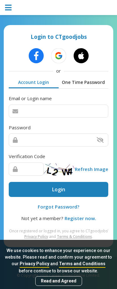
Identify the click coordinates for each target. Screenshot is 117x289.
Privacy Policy (34, 263)
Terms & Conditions (74, 236)
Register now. (80, 218)
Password (20, 127)
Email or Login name (30, 98)
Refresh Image (91, 169)
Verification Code (27, 156)
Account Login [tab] (33, 82)
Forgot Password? (58, 207)
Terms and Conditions (82, 263)
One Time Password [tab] (83, 82)
